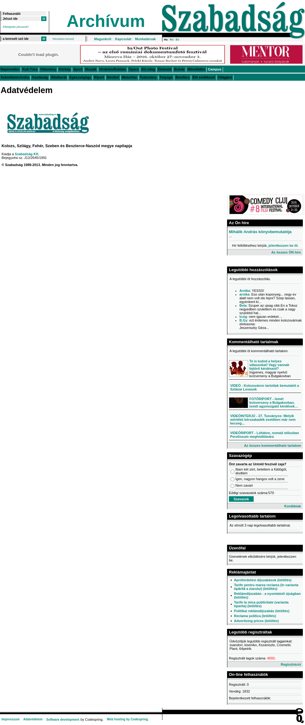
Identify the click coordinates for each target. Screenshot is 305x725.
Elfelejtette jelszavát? (16, 26)
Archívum (106, 21)
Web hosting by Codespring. (127, 719)
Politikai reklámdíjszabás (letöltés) (261, 611)
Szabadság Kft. (27, 154)
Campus (214, 69)
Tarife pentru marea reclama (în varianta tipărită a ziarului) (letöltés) (266, 587)
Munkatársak (145, 39)
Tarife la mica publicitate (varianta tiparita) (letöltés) (261, 604)
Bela (243, 305)
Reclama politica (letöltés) (255, 616)
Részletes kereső (63, 39)
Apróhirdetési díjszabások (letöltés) (262, 580)
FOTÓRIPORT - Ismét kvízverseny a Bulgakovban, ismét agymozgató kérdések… (273, 402)
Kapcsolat (123, 39)
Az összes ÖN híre (286, 252)
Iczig (243, 316)
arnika (244, 294)
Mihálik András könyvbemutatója (260, 231)
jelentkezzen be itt (283, 245)
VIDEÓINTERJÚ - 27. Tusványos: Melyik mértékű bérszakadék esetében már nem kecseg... (263, 419)
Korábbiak (292, 506)
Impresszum (10, 719)
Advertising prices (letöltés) (256, 621)
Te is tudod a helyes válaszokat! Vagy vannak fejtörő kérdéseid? (269, 364)
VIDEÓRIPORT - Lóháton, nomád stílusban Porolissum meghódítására (264, 434)
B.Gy (243, 320)
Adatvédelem (32, 719)
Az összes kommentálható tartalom (272, 445)
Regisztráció (291, 664)
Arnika (244, 290)
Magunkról (102, 39)
